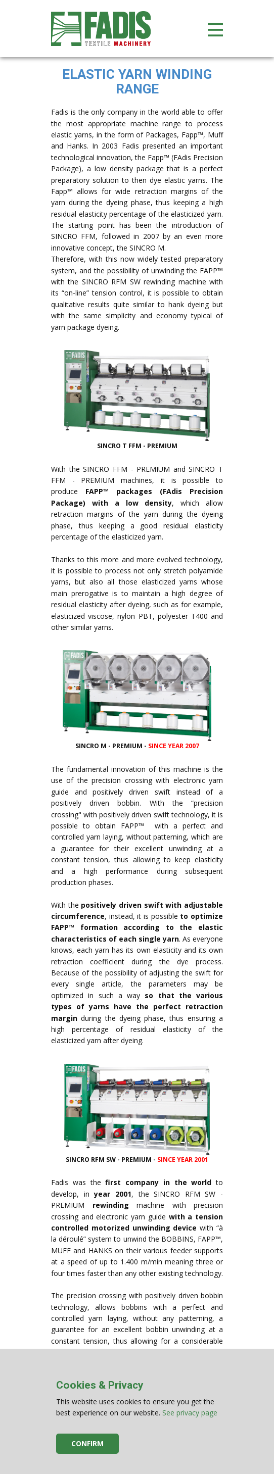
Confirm (87, 1443)
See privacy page (189, 1412)
